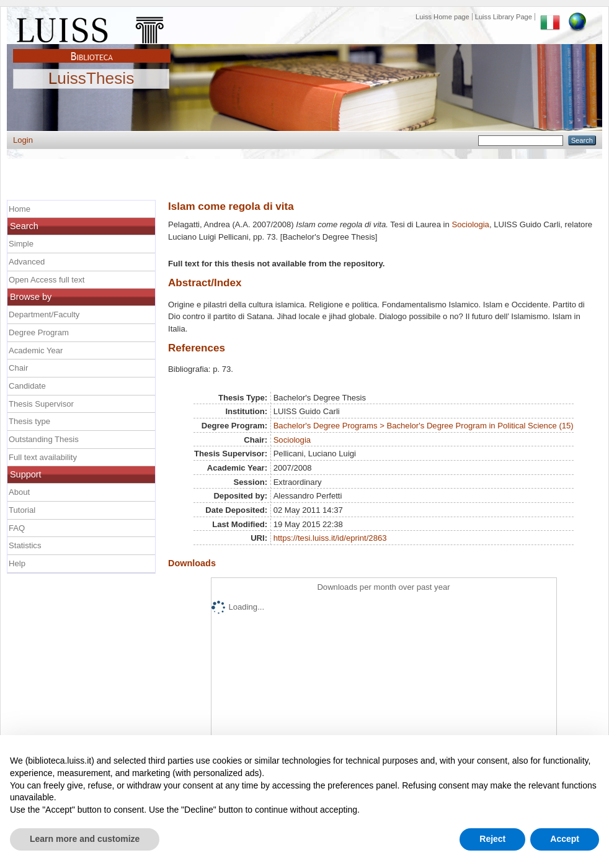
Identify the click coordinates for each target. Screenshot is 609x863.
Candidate (27, 386)
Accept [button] (564, 839)
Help (17, 563)
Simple (21, 243)
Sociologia (470, 224)
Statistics (25, 545)
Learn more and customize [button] (85, 839)
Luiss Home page (442, 16)
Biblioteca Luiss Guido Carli (92, 49)
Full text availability (43, 457)
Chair (18, 368)
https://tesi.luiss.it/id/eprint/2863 (330, 538)
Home (19, 209)
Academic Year (36, 350)
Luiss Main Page (92, 27)
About (19, 492)
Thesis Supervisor (41, 404)
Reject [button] (492, 839)
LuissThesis (91, 79)
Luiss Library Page (503, 16)
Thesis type (29, 421)
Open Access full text (46, 279)
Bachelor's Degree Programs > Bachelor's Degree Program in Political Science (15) (423, 425)
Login (23, 140)
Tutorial (22, 510)
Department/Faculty (44, 314)
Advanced (27, 261)
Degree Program (39, 332)
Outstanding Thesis (44, 439)
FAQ (17, 528)
